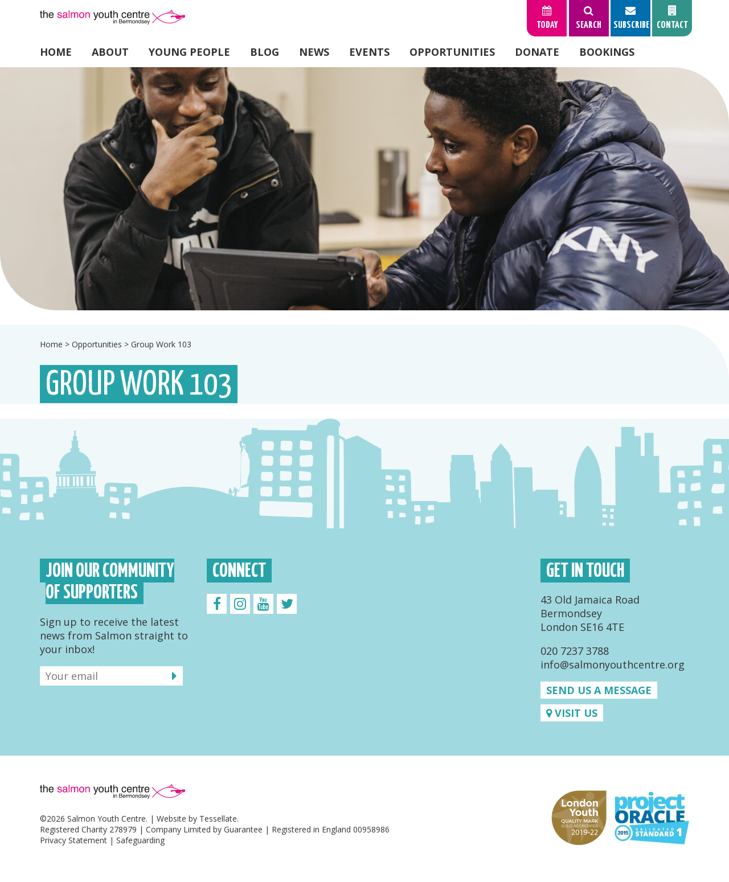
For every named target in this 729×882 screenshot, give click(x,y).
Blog (264, 52)
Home (56, 52)
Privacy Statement (73, 840)
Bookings (606, 52)
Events (369, 52)
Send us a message (599, 690)
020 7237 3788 (574, 651)
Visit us (571, 713)
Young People (189, 52)
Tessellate (218, 818)
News (314, 52)
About (110, 52)
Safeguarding (140, 840)
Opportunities (452, 52)
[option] (364, 188)
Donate (537, 52)
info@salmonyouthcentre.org (612, 664)
